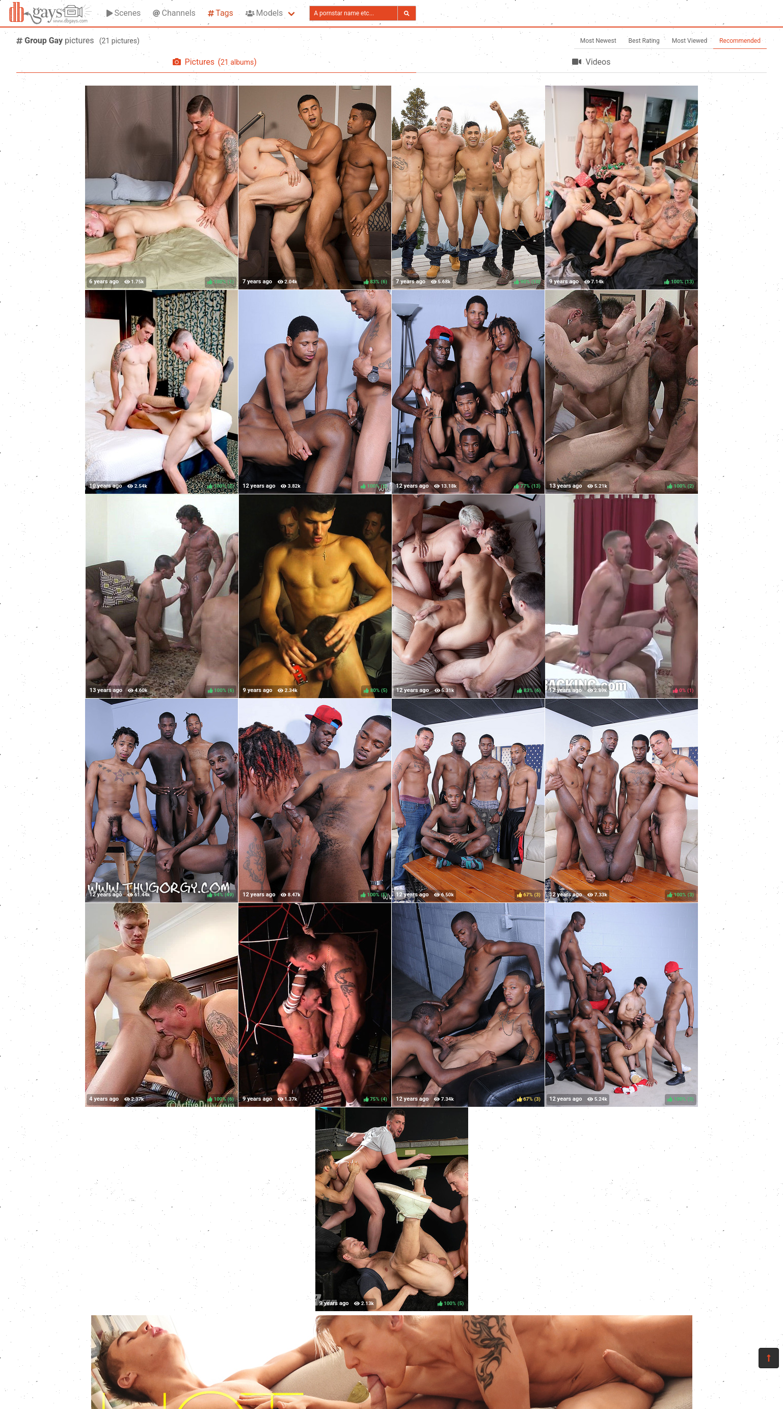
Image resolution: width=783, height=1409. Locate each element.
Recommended (740, 40)
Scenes (123, 13)
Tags (220, 13)
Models (264, 13)
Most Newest (598, 40)
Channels (174, 13)
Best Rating (644, 40)
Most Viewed (690, 40)
